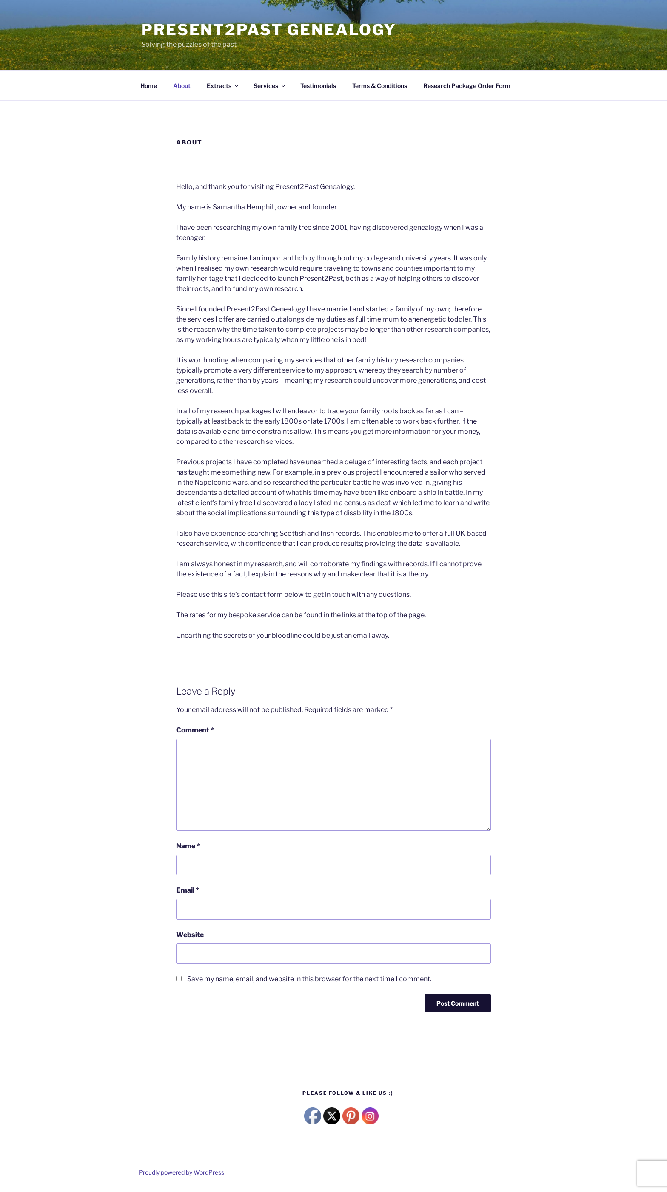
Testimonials (318, 85)
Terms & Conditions (379, 85)
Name (188, 846)
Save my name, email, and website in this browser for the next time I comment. (309, 979)
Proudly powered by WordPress (181, 1172)
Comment (195, 730)
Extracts (223, 85)
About (182, 85)
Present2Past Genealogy (268, 29)
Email (187, 890)
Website (190, 935)
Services (270, 85)
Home (148, 85)
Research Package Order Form (466, 85)
